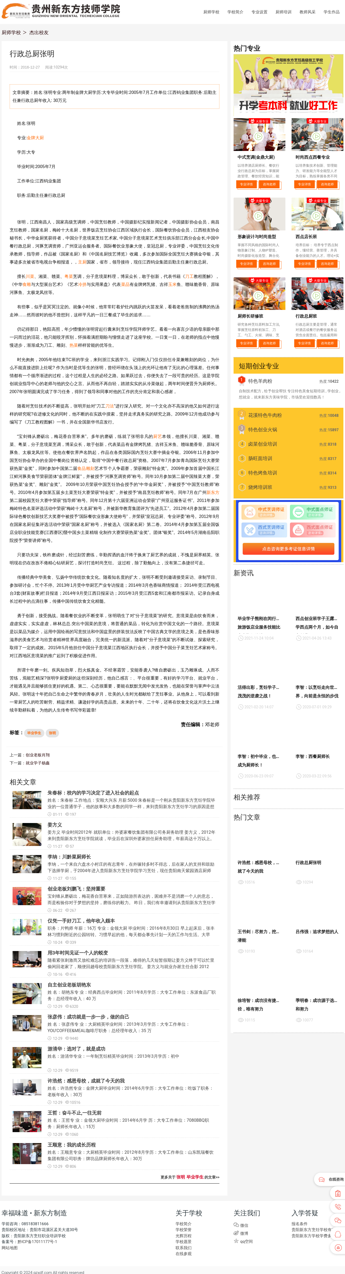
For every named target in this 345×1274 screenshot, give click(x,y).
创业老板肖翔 (37, 755)
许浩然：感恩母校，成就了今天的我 (86, 1081)
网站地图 (9, 1248)
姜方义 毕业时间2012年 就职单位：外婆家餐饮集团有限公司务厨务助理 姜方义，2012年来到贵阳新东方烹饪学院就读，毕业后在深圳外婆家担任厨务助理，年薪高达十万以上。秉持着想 (131, 839)
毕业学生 (34, 733)
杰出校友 (39, 32)
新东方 (213, 492)
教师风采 (308, 12)
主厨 (82, 262)
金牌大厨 (35, 137)
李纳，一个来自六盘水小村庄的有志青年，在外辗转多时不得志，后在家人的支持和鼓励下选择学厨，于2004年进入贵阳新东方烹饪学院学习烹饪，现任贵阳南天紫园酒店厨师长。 (131, 871)
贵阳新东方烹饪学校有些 (312, 1230)
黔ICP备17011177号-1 (36, 1242)
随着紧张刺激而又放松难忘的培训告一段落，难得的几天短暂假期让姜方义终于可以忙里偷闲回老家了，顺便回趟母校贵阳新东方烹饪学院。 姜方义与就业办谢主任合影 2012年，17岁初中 (131, 967)
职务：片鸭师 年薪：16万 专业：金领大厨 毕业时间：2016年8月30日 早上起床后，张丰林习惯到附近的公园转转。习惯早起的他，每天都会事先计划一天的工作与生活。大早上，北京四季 (131, 935)
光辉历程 (183, 1236)
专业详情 (246, 184)
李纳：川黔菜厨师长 (69, 857)
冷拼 (82, 284)
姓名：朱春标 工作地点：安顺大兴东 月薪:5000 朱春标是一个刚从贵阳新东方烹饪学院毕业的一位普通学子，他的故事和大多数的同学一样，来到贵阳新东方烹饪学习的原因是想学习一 (131, 807)
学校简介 (235, 12)
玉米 (172, 284)
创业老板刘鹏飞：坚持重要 (76, 889)
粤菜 (68, 276)
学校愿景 (183, 1242)
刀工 (189, 276)
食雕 (26, 284)
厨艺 (157, 436)
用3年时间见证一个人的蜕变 (78, 953)
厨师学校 (211, 12)
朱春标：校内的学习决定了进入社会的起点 (93, 793)
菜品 (125, 284)
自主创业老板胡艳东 (69, 985)
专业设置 (259, 12)
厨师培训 (284, 12)
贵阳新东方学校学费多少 (312, 1236)
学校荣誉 (183, 1230)
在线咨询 (336, 1179)
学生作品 (332, 12)
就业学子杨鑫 (37, 763)
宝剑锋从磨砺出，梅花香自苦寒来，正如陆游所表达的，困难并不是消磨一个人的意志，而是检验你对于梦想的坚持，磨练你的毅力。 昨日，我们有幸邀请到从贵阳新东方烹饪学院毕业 (131, 903)
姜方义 (55, 825)
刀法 (109, 406)
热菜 (73, 345)
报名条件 (299, 1224)
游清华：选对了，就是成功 (76, 1049)
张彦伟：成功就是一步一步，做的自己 (88, 1017)
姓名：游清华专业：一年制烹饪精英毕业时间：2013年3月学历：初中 (113, 1056)
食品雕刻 (86, 468)
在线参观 (183, 1254)
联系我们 (183, 1248)
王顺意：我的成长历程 (72, 1145)
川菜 (30, 276)
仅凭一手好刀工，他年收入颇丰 (81, 921)
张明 (52, 733)
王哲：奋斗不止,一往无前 (75, 1113)
